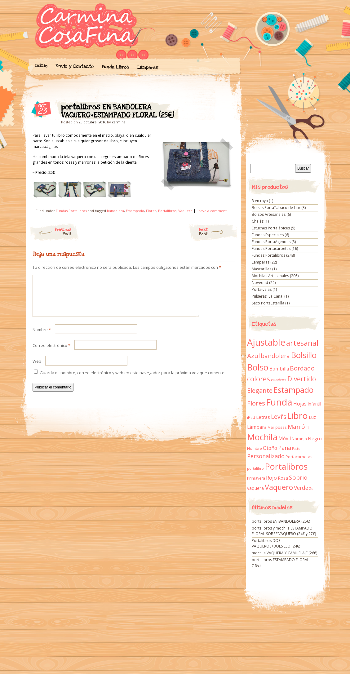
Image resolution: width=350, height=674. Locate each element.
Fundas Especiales (268, 234)
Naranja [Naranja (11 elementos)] (299, 438)
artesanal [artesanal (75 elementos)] (302, 343)
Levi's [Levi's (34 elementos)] (278, 417)
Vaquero (185, 210)
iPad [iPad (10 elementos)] (251, 417)
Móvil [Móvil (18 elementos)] (284, 438)
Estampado (135, 210)
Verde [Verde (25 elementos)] (301, 487)
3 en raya (260, 200)
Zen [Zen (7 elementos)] (312, 488)
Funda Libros (115, 67)
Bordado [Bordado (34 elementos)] (302, 368)
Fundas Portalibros (71, 210)
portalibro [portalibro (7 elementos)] (255, 468)
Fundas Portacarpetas (271, 248)
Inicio (41, 66)
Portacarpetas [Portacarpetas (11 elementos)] (299, 456)
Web (37, 368)
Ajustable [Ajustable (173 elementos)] (266, 342)
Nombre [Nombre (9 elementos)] (254, 448)
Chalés (258, 221)
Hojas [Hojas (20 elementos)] (300, 403)
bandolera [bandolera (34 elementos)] (275, 356)
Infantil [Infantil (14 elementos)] (314, 404)
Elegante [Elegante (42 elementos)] (259, 390)
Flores (151, 210)
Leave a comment (212, 210)
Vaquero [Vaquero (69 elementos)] (279, 487)
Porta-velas (262, 289)
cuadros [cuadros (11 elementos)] (278, 380)
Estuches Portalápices (271, 228)
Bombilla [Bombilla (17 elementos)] (279, 369)
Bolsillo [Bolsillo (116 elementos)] (304, 355)
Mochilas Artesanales (270, 275)
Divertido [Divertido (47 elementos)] (301, 379)
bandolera (115, 210)
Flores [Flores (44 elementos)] (256, 403)
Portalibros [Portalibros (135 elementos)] (286, 466)
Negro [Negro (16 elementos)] (315, 438)
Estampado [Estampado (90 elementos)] (293, 390)
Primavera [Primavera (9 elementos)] (256, 478)
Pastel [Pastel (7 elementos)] (296, 448)
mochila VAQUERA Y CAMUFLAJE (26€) (284, 553)
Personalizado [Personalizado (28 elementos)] (266, 456)
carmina (119, 122)
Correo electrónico (51, 353)
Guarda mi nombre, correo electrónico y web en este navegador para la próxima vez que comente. (132, 380)
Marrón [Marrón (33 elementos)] (298, 427)
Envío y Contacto (74, 66)
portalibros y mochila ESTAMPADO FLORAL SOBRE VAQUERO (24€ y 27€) (284, 530)
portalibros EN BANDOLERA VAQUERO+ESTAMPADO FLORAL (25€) (225, 108)
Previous (50, 232)
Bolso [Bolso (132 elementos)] (257, 367)
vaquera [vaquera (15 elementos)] (255, 488)
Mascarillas (261, 269)
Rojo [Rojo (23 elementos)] (271, 477)
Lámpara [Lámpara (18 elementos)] (257, 426)
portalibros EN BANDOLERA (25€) (281, 521)
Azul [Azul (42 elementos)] (253, 355)
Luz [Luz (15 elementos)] (312, 417)
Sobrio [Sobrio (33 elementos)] (298, 477)
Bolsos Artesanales (269, 214)
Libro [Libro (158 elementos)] (297, 415)
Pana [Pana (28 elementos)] (284, 447)
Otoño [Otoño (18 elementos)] (270, 448)
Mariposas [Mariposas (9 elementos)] (277, 427)
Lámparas (147, 67)
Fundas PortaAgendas (271, 241)
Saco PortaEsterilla (268, 303)
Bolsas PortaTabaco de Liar (276, 207)
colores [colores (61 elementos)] (258, 379)
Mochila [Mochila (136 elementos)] (262, 437)
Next (218, 232)
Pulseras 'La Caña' (267, 296)
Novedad (260, 282)
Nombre (42, 337)
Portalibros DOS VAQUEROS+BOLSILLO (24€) (276, 543)
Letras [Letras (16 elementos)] (263, 417)
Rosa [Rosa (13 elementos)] (283, 478)
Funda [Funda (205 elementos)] (279, 402)
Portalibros (167, 210)
